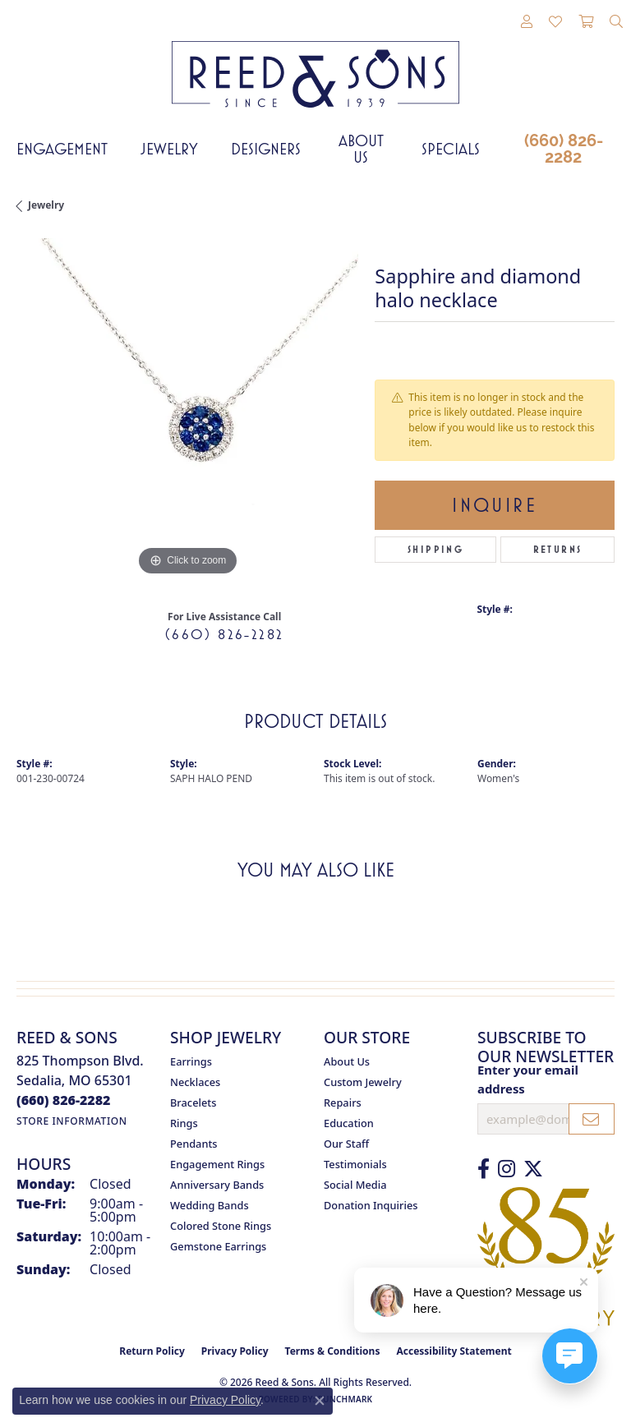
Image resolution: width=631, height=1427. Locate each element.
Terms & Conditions (332, 1351)
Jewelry (169, 149)
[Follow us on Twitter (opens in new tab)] (533, 1169)
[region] (187, 409)
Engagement (62, 149)
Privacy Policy (235, 1351)
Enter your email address (527, 1078)
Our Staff (346, 1143)
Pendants (194, 1143)
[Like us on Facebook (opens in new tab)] (483, 1169)
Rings (184, 1123)
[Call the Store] (63, 1100)
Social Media (355, 1184)
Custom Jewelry (363, 1082)
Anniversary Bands (217, 1184)
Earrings (191, 1061)
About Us (361, 149)
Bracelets (193, 1102)
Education (349, 1123)
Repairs (343, 1102)
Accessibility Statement (453, 1351)
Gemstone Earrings (218, 1246)
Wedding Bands (209, 1205)
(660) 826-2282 (563, 149)
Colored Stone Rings (220, 1225)
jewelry (46, 205)
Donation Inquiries (370, 1205)
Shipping (435, 549)
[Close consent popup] (320, 1401)
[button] (526, 22)
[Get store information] (71, 1121)
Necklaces (195, 1082)
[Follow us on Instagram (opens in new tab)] (506, 1169)
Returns (558, 549)
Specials (450, 149)
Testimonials (355, 1164)
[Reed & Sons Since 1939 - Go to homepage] (315, 62)
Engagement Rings (217, 1164)
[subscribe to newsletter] (592, 1119)
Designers (266, 149)
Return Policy (152, 1351)
